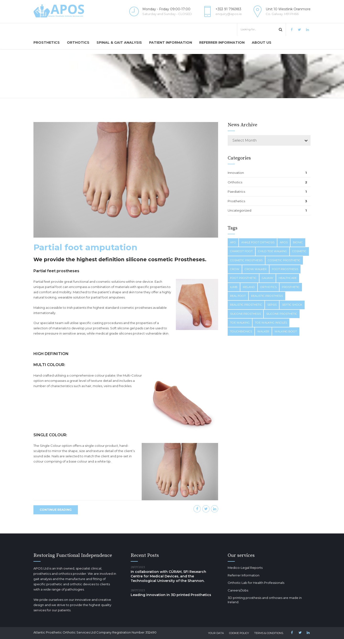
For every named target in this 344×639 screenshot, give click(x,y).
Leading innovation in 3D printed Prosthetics (171, 595)
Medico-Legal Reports (245, 568)
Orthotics (78, 42)
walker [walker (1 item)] (263, 331)
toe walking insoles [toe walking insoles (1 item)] (271, 322)
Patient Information (170, 42)
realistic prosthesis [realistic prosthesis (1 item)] (267, 296)
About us (261, 42)
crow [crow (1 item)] (234, 269)
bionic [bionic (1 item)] (298, 242)
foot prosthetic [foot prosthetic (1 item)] (243, 278)
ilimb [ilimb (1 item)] (233, 287)
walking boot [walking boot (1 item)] (285, 331)
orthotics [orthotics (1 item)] (268, 287)
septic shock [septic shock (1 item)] (292, 304)
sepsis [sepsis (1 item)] (272, 304)
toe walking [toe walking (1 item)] (240, 322)
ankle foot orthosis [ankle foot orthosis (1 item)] (257, 242)
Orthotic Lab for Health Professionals (256, 583)
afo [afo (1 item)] (233, 242)
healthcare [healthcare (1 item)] (288, 278)
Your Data (216, 633)
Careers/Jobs (238, 590)
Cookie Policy (239, 633)
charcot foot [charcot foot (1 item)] (241, 251)
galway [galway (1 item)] (267, 278)
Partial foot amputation (85, 248)
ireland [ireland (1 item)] (249, 287)
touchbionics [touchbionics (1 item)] (241, 331)
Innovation (236, 173)
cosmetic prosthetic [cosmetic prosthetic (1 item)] (284, 260)
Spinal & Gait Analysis (119, 42)
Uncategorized (239, 210)
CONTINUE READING (56, 510)
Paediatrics (236, 191)
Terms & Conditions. (269, 633)
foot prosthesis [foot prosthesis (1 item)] (285, 269)
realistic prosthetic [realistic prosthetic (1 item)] (246, 304)
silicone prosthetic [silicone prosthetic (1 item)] (281, 313)
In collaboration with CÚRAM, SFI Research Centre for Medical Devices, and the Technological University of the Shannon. (168, 576)
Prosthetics (46, 42)
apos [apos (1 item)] (284, 242)
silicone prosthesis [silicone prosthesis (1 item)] (245, 313)
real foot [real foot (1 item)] (238, 296)
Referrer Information (222, 42)
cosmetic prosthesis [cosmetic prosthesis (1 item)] (246, 260)
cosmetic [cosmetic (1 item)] (299, 251)
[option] (125, 180)
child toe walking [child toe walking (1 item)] (272, 251)
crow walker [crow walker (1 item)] (256, 269)
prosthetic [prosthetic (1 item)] (291, 287)
